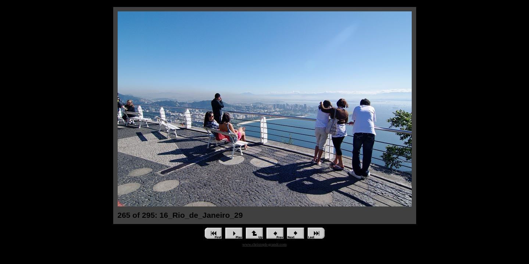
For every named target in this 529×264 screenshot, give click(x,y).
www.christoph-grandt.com (264, 244)
